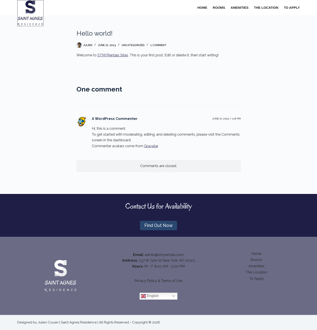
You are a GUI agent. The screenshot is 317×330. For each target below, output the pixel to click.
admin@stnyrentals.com (164, 255)
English (150, 296)
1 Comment (158, 45)
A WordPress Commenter (115, 119)
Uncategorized (133, 45)
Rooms (219, 7)
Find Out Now (158, 225)
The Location (266, 7)
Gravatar (151, 146)
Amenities (240, 7)
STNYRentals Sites (112, 55)
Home (202, 7)
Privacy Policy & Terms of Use (158, 281)
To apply (292, 7)
